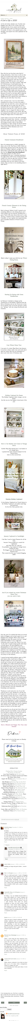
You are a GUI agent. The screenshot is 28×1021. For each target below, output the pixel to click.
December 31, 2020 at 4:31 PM (16, 849)
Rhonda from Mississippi (10, 935)
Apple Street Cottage (19, 789)
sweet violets (7, 864)
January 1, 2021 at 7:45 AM (19, 873)
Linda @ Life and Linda (10, 958)
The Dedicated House (21, 788)
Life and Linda (20, 774)
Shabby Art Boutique (21, 809)
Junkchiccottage (8, 827)
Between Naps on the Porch (18, 782)
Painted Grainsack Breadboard (14, 140)
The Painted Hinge (20, 810)
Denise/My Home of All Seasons (12, 892)
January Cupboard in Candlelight (14, 536)
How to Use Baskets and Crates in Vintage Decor (14, 444)
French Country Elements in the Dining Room (14, 206)
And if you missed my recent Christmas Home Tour (14, 593)
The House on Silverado (14, 772)
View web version (14, 1005)
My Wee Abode (18, 794)
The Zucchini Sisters (20, 783)
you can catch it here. (14, 596)
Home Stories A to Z (19, 785)
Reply (5, 842)
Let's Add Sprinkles (19, 791)
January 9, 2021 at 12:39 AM (15, 917)
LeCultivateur (20, 792)
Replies (7, 845)
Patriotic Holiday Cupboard (14, 499)
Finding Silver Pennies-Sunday (14, 771)
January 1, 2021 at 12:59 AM (18, 864)
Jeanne (5, 917)
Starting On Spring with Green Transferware (14, 295)
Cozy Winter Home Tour (14, 345)
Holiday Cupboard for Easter (14, 395)
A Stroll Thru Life (20, 786)
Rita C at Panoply (8, 873)
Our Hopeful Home (18, 801)
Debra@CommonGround (14, 847)
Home (14, 1002)
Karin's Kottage (21, 797)
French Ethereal (17, 795)
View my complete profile (12, 1015)
